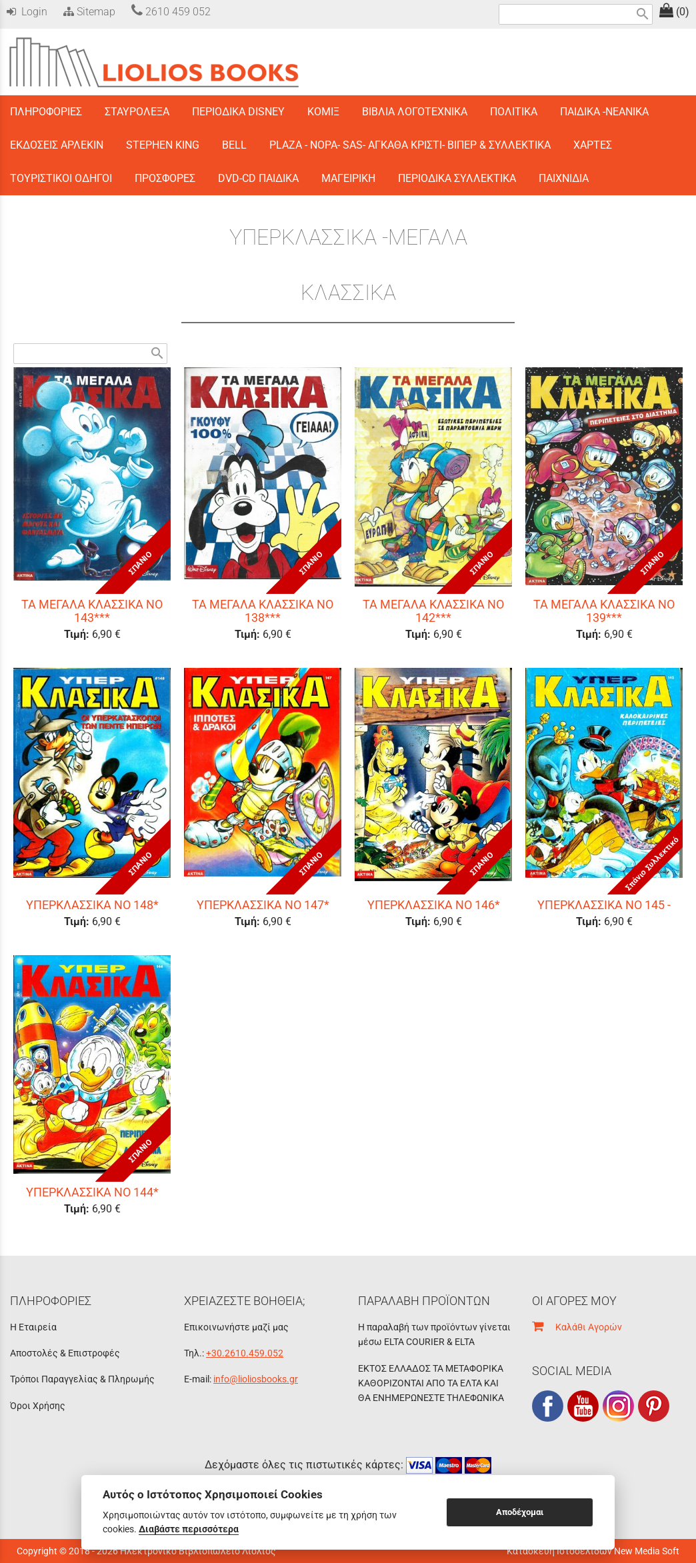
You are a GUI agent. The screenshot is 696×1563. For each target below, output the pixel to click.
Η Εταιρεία (33, 1327)
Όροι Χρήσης (37, 1405)
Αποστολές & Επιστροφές (65, 1353)
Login (27, 11)
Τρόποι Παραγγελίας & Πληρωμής (82, 1379)
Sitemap (88, 11)
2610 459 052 (171, 11)
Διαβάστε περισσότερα (189, 1529)
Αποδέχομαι (519, 1512)
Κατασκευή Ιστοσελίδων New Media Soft (593, 1551)
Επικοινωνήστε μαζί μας (236, 1327)
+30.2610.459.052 (244, 1353)
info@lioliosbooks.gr (255, 1379)
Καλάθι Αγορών (577, 1327)
